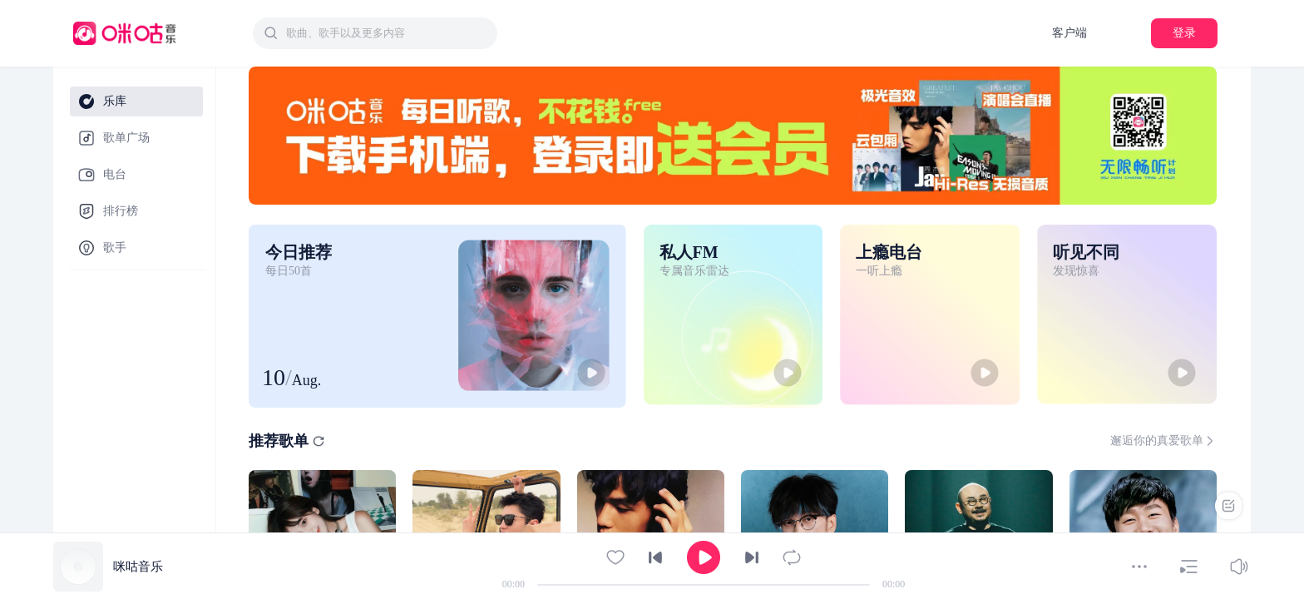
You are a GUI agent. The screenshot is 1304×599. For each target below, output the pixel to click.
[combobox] (375, 33)
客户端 (1069, 33)
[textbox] (386, 33)
